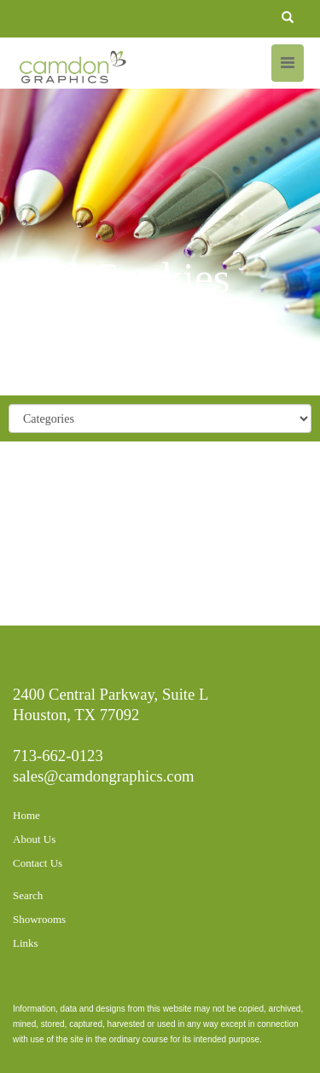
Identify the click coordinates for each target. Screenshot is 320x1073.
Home (26, 815)
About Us (34, 839)
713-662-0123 (58, 755)
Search (28, 895)
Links (25, 943)
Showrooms (39, 919)
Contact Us (37, 863)
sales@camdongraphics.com (104, 776)
